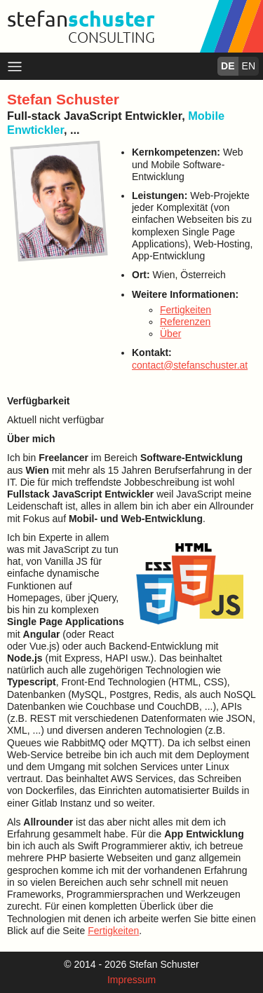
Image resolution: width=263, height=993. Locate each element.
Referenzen (185, 321)
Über (170, 333)
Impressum (131, 979)
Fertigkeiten (185, 309)
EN (248, 65)
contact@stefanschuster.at (190, 365)
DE (227, 65)
